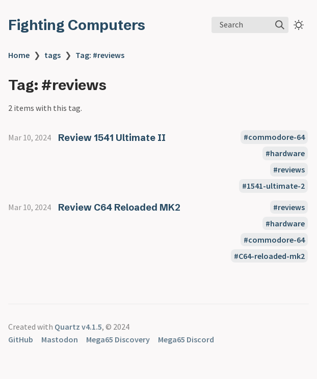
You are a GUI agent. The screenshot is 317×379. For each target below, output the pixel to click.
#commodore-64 (274, 137)
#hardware (285, 154)
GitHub (20, 339)
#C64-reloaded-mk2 (269, 256)
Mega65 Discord (186, 339)
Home (19, 55)
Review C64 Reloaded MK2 (119, 207)
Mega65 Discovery (118, 339)
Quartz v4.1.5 (78, 327)
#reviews (289, 170)
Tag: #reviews (99, 55)
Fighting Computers (76, 25)
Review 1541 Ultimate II (112, 137)
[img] (279, 25)
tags (52, 55)
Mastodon (59, 339)
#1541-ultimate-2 (273, 186)
